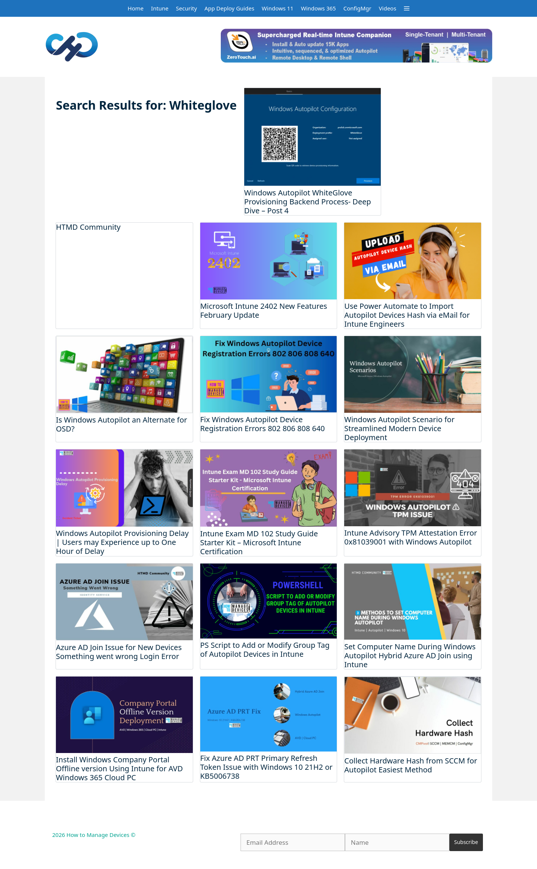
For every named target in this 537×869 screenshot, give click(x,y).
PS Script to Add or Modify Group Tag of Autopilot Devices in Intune (265, 649)
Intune (160, 8)
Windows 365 (318, 8)
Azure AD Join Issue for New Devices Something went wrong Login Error (119, 651)
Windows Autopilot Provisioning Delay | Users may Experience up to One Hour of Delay (122, 542)
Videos (387, 8)
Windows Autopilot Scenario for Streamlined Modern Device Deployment (399, 428)
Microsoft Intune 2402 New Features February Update (263, 310)
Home (136, 8)
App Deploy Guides (229, 8)
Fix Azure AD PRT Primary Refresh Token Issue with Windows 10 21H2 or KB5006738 (266, 767)
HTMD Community (88, 227)
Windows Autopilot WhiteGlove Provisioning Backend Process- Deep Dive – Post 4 (307, 202)
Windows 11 (277, 8)
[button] (406, 8)
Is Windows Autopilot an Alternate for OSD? (121, 424)
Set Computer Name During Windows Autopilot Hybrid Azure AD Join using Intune (409, 655)
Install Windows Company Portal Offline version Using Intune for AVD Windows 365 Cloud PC (119, 768)
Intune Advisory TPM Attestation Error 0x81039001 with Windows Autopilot (410, 537)
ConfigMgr (357, 8)
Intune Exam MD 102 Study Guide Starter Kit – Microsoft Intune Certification (259, 542)
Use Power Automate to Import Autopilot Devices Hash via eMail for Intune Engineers (407, 315)
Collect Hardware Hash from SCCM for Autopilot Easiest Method (410, 765)
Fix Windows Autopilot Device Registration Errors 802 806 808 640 (262, 423)
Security (186, 8)
